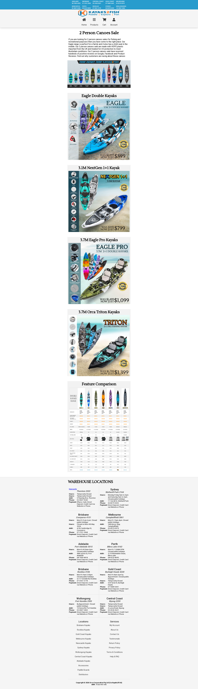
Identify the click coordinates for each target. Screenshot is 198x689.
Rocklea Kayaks (83, 630)
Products (94, 22)
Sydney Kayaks (83, 648)
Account (113, 22)
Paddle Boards (83, 670)
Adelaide (83, 543)
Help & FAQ (114, 657)
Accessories (83, 666)
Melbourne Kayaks (83, 639)
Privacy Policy (114, 648)
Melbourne (114, 514)
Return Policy (114, 643)
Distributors (83, 674)
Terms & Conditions (115, 652)
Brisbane (83, 514)
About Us (114, 630)
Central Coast (115, 598)
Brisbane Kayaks (83, 625)
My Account (115, 625)
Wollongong (83, 598)
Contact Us (114, 634)
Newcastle (73, 489)
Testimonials (114, 639)
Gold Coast (114, 569)
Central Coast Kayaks (83, 657)
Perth (114, 543)
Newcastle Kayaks (83, 643)
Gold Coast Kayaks (83, 634)
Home (84, 22)
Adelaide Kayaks (83, 661)
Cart (104, 22)
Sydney (114, 489)
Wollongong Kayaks (83, 652)
